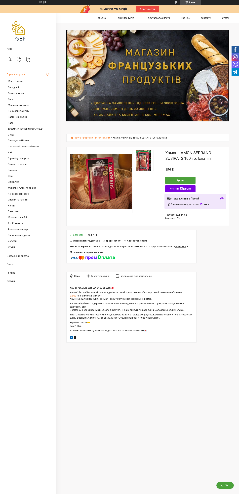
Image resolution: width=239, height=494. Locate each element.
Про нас (11, 272)
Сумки (11, 247)
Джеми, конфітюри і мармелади (25, 128)
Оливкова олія (16, 93)
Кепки (11, 205)
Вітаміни (12, 170)
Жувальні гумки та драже (22, 188)
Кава (10, 123)
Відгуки (11, 281)
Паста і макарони (17, 117)
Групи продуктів (16, 74)
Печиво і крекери (17, 164)
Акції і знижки (15, 223)
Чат (225, 485)
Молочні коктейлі (17, 217)
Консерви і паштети (18, 111)
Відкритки (13, 182)
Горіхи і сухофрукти (18, 158)
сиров (73, 295)
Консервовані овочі (18, 194)
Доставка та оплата (18, 256)
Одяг (10, 176)
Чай (10, 152)
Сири (10, 99)
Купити (180, 180)
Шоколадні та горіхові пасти (23, 146)
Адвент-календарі (18, 229)
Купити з (180, 188)
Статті (10, 264)
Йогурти (12, 241)
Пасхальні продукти (19, 235)
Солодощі (13, 87)
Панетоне (13, 211)
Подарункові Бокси (18, 140)
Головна (101, 18)
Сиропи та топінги (18, 199)
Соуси (11, 134)
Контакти (206, 18)
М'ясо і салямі (15, 81)
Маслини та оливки (18, 105)
